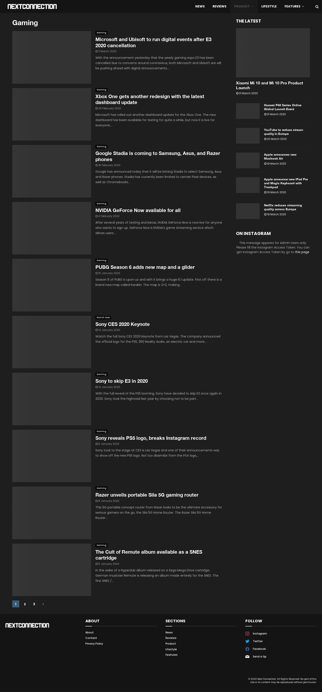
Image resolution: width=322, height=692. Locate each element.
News (200, 6)
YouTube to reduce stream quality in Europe (283, 132)
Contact (91, 638)
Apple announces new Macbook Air (280, 156)
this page (302, 252)
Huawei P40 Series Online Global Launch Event (282, 107)
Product (242, 6)
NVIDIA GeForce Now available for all (138, 210)
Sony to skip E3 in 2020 (121, 381)
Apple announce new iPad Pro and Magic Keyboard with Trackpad (286, 183)
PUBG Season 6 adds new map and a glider (145, 267)
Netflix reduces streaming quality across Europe (283, 207)
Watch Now (103, 317)
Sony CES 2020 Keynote (122, 324)
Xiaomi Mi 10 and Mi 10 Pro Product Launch (269, 85)
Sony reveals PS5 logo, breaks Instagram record (150, 438)
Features (292, 6)
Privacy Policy (94, 643)
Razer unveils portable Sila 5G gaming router (147, 495)
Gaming (101, 32)
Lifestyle (269, 6)
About (89, 632)
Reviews (219, 6)
